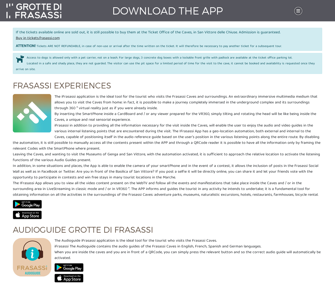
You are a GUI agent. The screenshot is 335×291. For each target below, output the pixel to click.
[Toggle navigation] (298, 11)
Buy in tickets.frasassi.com (38, 38)
